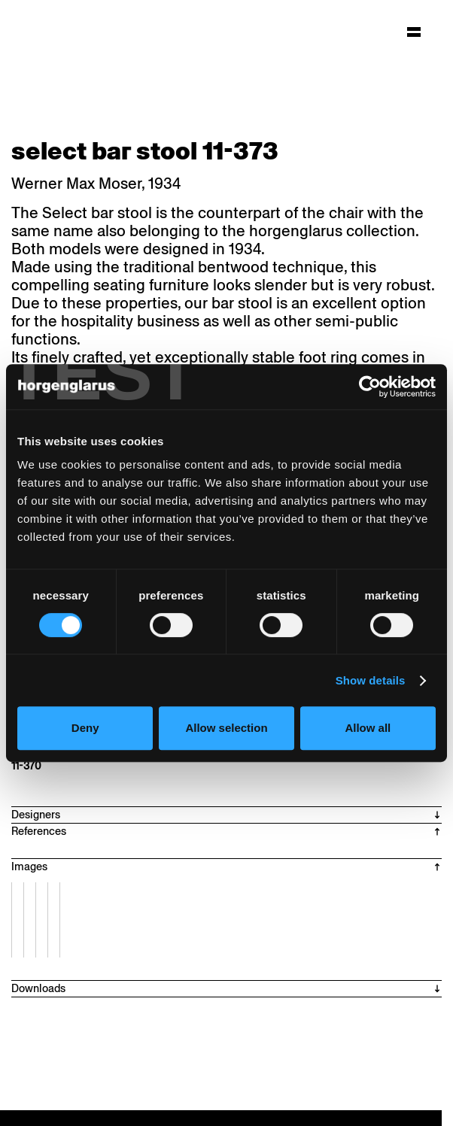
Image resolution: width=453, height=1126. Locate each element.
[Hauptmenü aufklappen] (413, 31)
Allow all (368, 727)
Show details (371, 680)
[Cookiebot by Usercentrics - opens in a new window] (370, 386)
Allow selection (226, 727)
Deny (85, 727)
